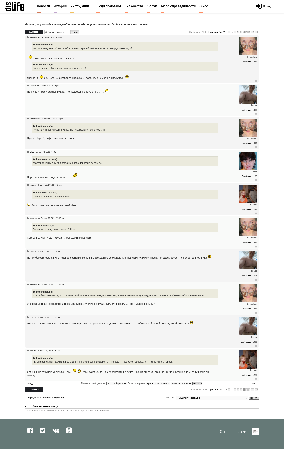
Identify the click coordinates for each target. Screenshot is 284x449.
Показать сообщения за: (104, 383)
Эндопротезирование (96, 24)
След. (254, 383)
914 (255, 62)
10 (253, 32)
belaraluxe (34, 37)
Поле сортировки (149, 383)
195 (255, 176)
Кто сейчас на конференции (42, 406)
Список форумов (36, 24)
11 (257, 32)
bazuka (33, 185)
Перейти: (169, 397)
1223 (255, 209)
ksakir (32, 85)
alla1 (32, 152)
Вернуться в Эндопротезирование (46, 397)
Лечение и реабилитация (64, 24)
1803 (255, 110)
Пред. (30, 383)
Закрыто (34, 32)
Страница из (216, 32)
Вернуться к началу (256, 81)
